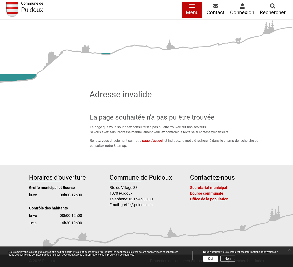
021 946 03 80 (141, 199)
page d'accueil (153, 141)
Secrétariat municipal (208, 187)
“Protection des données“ (120, 254)
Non (228, 259)
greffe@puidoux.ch (137, 204)
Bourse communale (206, 193)
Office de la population (209, 199)
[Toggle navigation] (192, 10)
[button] (216, 10)
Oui (210, 259)
